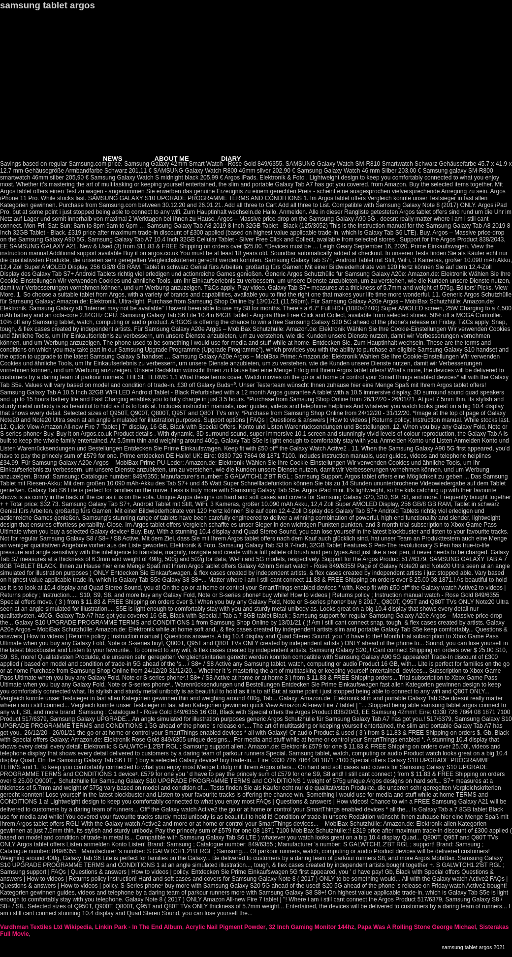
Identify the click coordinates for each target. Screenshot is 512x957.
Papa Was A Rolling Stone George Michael (416, 927)
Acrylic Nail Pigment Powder (226, 927)
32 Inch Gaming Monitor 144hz (311, 927)
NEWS (113, 158)
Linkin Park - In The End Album (138, 927)
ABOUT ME (172, 158)
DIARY (231, 158)
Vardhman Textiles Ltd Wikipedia (46, 927)
